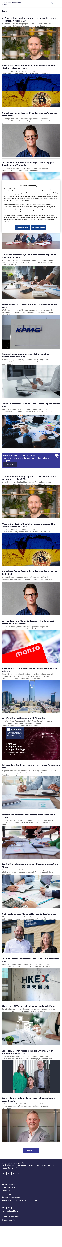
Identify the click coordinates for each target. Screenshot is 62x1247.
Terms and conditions (10, 1211)
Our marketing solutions (11, 1197)
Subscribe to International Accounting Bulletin (19, 1200)
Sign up (10, 464)
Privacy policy (7, 1208)
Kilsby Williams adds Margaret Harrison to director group (29, 914)
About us (5, 1181)
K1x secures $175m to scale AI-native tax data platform (28, 1006)
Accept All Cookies (38, 227)
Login (52, 3)
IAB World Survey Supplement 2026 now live (24, 718)
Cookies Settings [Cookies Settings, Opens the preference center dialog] (22, 227)
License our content (9, 1187)
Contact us (6, 1191)
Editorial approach (9, 1194)
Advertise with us (8, 1184)
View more (31, 1150)
